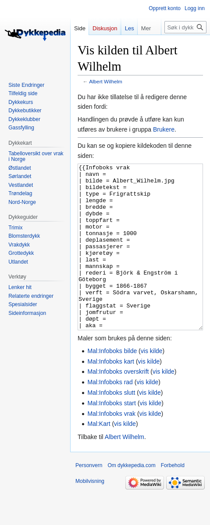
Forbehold (173, 498)
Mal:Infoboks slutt (111, 425)
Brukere (163, 129)
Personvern (88, 498)
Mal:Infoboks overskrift (118, 404)
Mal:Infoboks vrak (111, 446)
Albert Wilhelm (105, 81)
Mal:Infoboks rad (110, 414)
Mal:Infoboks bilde (112, 383)
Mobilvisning (89, 514)
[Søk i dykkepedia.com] (185, 45)
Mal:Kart (98, 456)
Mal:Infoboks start (111, 435)
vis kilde (152, 383)
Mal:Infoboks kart (110, 394)
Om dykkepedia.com (131, 498)
